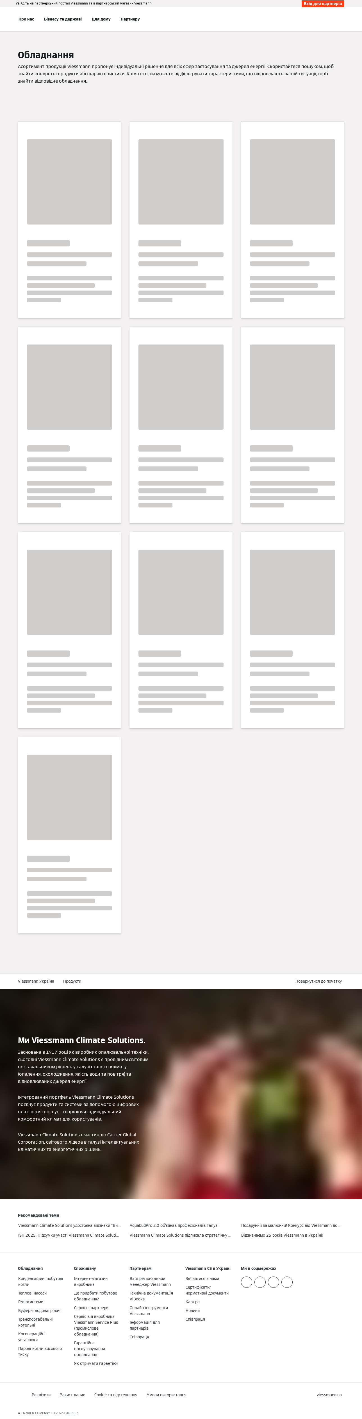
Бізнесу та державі (63, 19)
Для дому (101, 19)
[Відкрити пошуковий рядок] (341, 19)
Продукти (72, 981)
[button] (319, 981)
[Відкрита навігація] (3, 19)
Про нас (26, 19)
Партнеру (130, 19)
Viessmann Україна (36, 981)
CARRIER (71, 1413)
